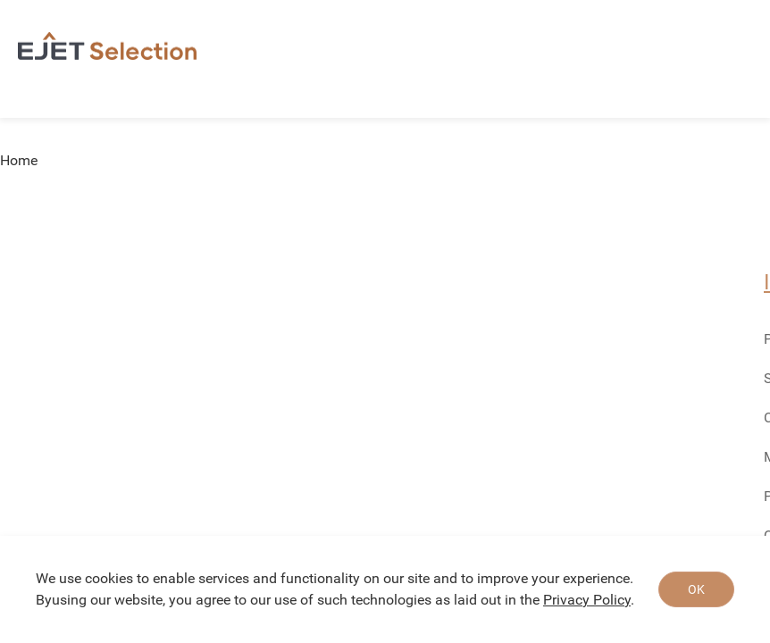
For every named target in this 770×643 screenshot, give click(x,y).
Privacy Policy (587, 599)
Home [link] (19, 161)
